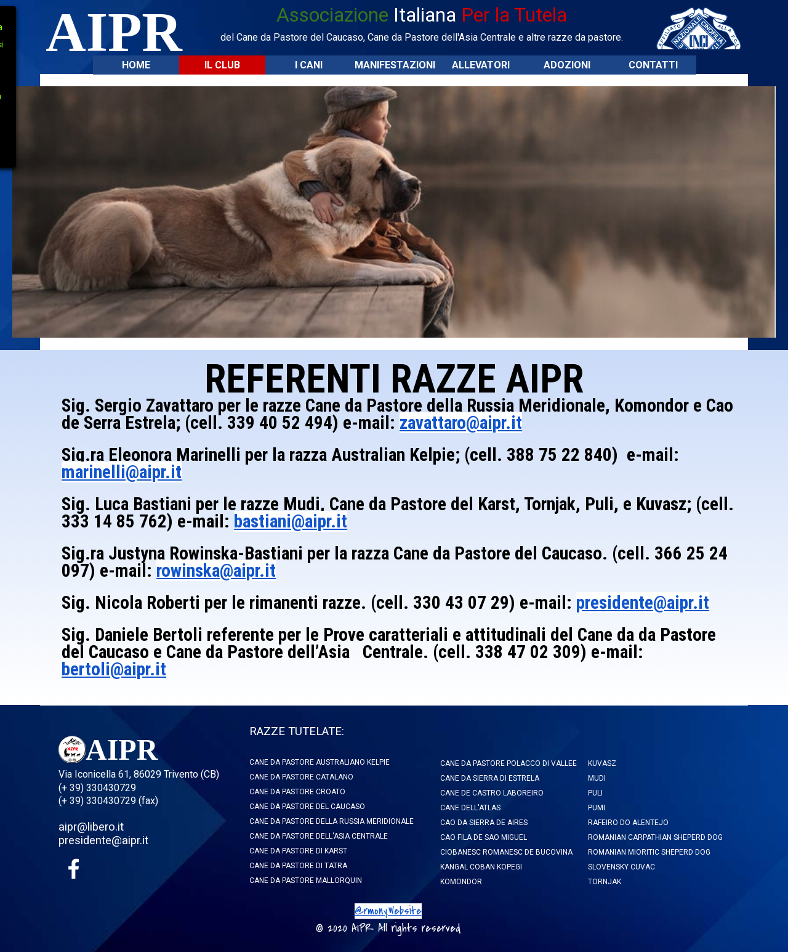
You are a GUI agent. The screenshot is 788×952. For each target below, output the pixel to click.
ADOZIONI (567, 65)
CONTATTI (653, 65)
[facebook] (73, 868)
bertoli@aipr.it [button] (114, 669)
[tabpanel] (422, 22)
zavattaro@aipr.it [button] (461, 422)
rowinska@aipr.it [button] (216, 570)
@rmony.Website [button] (388, 911)
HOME (136, 65)
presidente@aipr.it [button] (642, 602)
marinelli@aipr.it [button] (122, 472)
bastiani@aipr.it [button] (290, 521)
